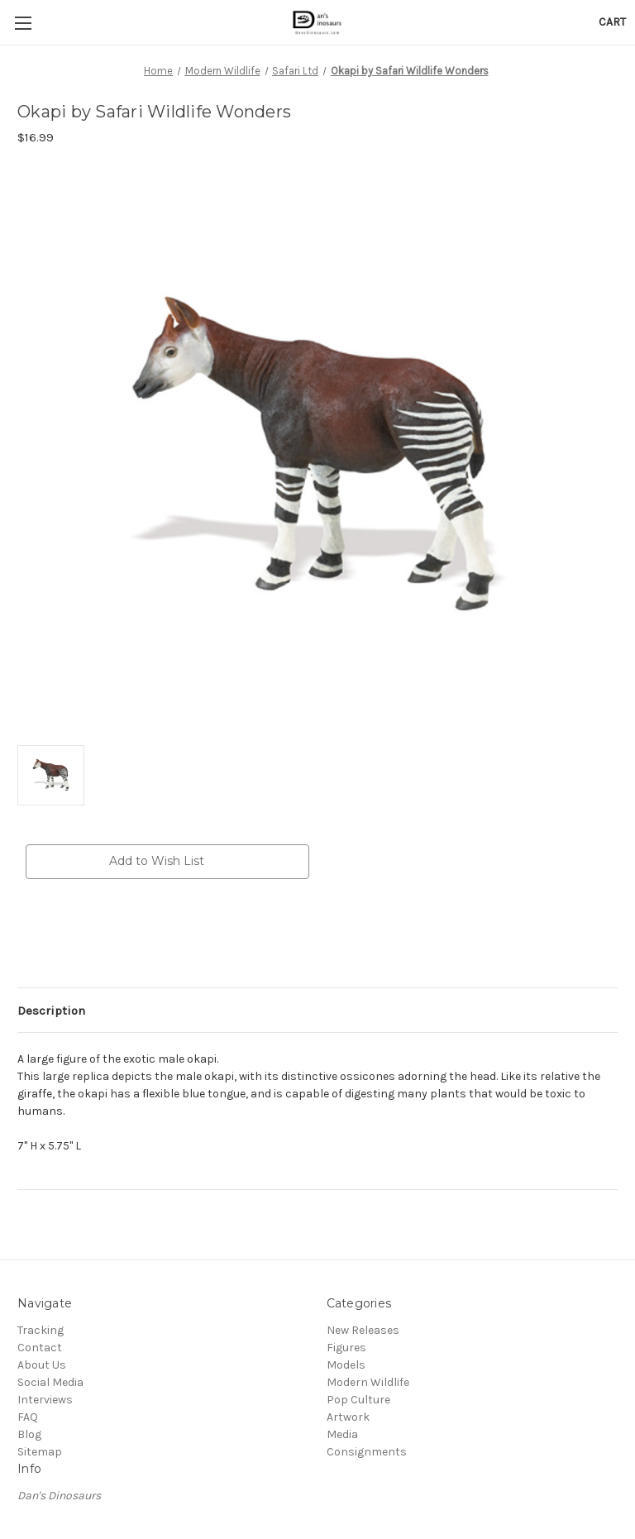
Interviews (45, 1400)
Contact (39, 1348)
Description (51, 1010)
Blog (29, 1434)
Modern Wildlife (368, 1382)
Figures (346, 1348)
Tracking (40, 1330)
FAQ (27, 1417)
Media (342, 1434)
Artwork (348, 1417)
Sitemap (39, 1452)
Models (346, 1365)
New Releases (363, 1330)
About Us (41, 1365)
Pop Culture (358, 1400)
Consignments (367, 1452)
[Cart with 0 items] (612, 22)
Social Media (50, 1382)
